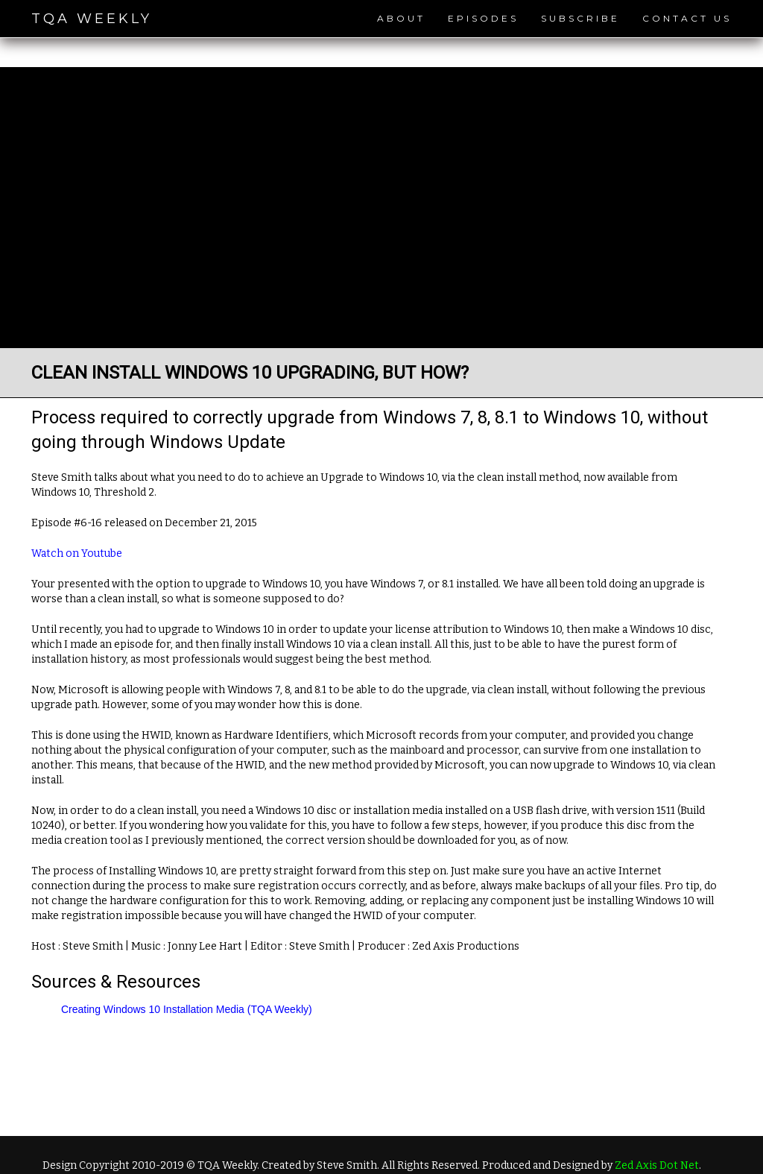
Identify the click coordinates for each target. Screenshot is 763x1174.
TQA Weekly (91, 18)
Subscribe (580, 18)
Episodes (483, 18)
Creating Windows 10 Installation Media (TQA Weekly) (186, 1009)
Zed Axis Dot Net (657, 1165)
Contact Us (687, 18)
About (401, 18)
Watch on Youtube (76, 553)
